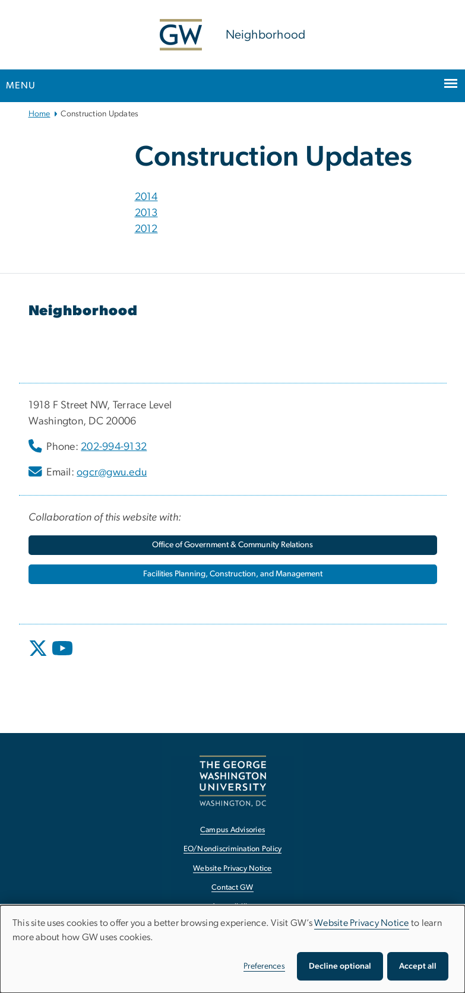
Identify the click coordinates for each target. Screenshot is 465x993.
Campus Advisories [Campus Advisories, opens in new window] (232, 830)
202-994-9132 (114, 447)
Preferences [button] (264, 966)
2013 (146, 213)
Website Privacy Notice (361, 923)
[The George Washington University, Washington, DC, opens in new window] (233, 781)
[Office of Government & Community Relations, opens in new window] (233, 545)
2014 (146, 197)
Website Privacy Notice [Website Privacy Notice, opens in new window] (232, 869)
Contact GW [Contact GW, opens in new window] (232, 888)
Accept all (417, 966)
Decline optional (340, 966)
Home (39, 114)
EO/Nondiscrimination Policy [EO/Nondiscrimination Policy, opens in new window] (233, 849)
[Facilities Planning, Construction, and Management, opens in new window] (233, 574)
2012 (146, 229)
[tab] (286, 197)
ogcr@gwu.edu (112, 472)
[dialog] (232, 949)
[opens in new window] (39, 657)
